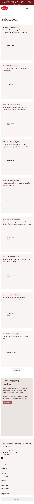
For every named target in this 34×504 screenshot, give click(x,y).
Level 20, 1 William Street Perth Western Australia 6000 (9, 452)
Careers (3, 480)
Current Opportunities (7, 482)
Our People (4, 476)
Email (3, 503)
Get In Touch (5, 488)
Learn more (17, 4)
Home (3, 15)
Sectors (3, 470)
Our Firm (3, 464)
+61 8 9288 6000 (6, 455)
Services (3, 473)
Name (3, 497)
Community (4, 485)
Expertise (4, 468)
